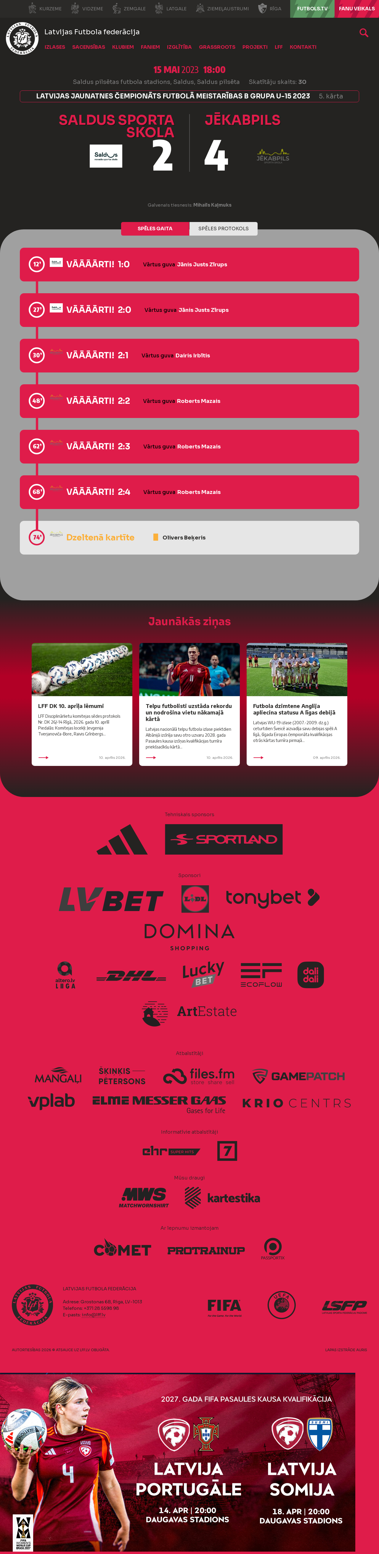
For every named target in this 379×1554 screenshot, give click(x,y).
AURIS (361, 1350)
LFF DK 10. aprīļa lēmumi (71, 705)
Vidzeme (86, 8)
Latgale (171, 8)
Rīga (269, 8)
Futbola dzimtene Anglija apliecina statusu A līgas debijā (294, 709)
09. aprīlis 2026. (297, 757)
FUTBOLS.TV (312, 9)
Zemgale (129, 8)
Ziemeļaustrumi (222, 8)
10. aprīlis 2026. (82, 757)
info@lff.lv (93, 1315)
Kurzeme (45, 8)
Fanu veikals (357, 9)
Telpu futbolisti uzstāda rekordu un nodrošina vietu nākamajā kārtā (189, 712)
